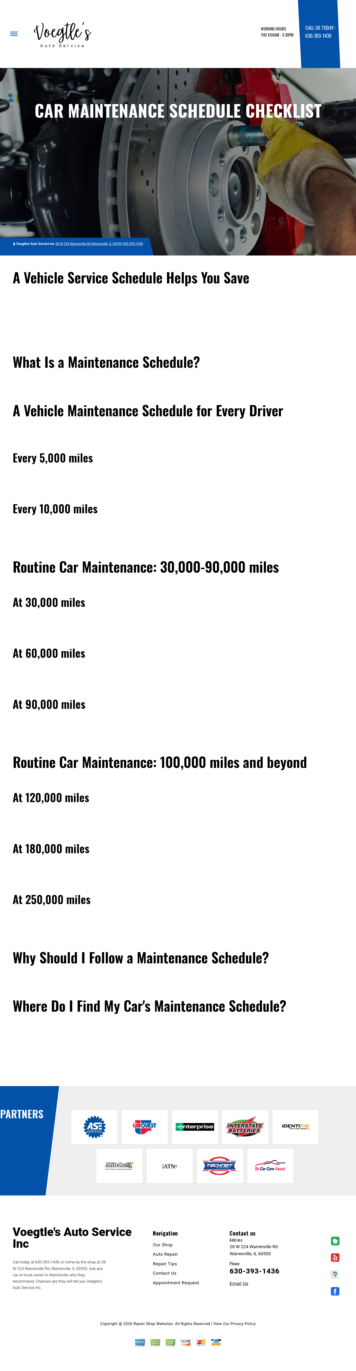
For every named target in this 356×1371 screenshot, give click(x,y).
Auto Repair (165, 1254)
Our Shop (163, 1244)
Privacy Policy (243, 1324)
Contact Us (165, 1273)
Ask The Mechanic (28, 1071)
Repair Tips (81, 264)
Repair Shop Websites (153, 1324)
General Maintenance (112, 264)
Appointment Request (176, 1282)
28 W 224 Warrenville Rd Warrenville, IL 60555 (88, 244)
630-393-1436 (318, 35)
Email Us (239, 1283)
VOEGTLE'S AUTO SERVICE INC (42, 264)
